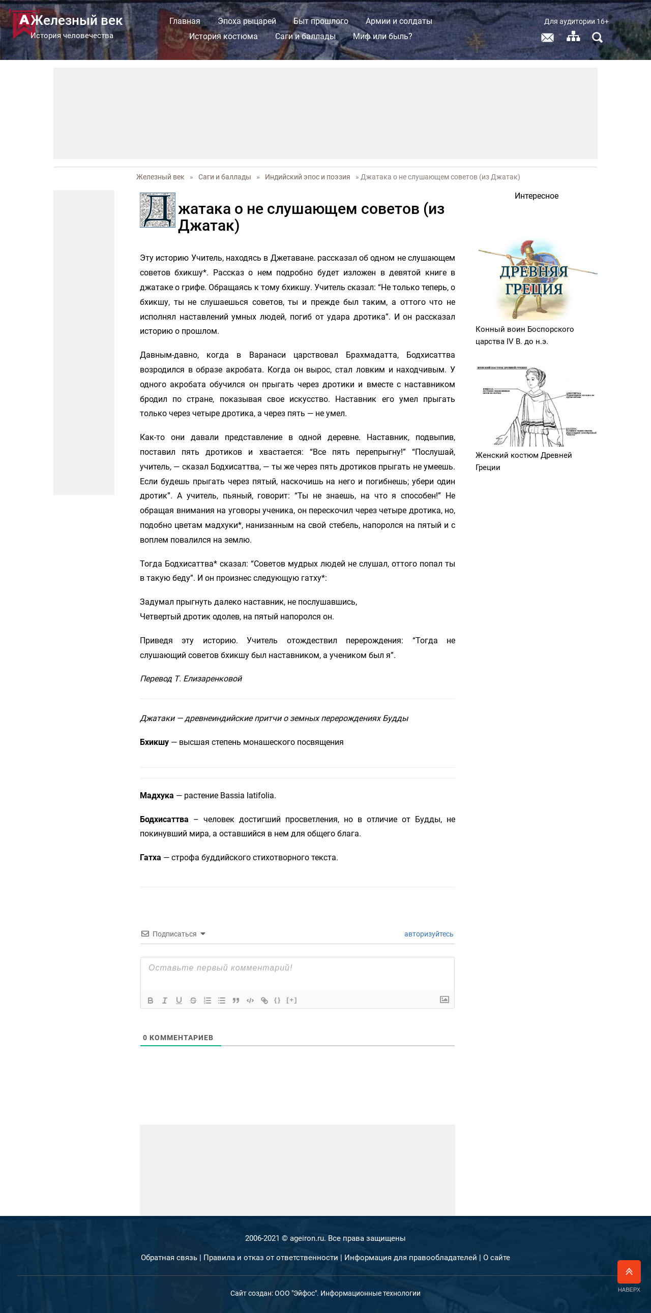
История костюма (248, 36)
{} (277, 1000)
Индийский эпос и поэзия (307, 177)
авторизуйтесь (428, 934)
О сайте (496, 1257)
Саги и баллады (330, 36)
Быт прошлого (345, 21)
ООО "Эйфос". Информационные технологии (348, 1293)
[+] (292, 1000)
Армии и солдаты (424, 21)
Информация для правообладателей (410, 1257)
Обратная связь (169, 1257)
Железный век (160, 177)
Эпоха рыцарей (272, 21)
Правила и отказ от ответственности (270, 1257)
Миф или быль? (407, 36)
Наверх (629, 1276)
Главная (209, 21)
